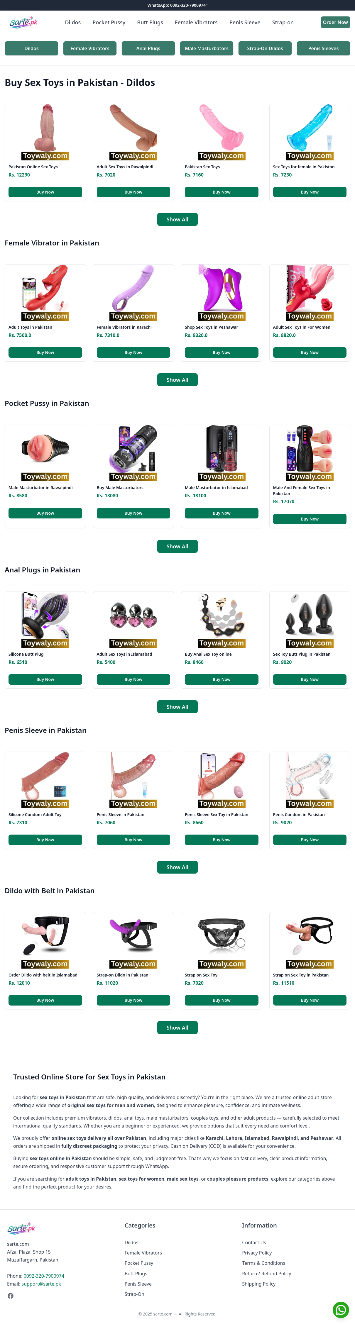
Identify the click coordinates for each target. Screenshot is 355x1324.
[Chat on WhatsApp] (341, 1310)
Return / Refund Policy (266, 1273)
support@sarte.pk (41, 1284)
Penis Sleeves (323, 48)
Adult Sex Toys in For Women (302, 327)
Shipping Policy (258, 1284)
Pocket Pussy (108, 22)
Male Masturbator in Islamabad (216, 487)
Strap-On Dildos (265, 48)
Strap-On (134, 1294)
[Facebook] (60, 1295)
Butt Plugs (150, 22)
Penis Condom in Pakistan (299, 814)
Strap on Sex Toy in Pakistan (301, 975)
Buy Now (45, 192)
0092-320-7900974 (44, 1276)
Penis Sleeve (245, 22)
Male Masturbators (207, 48)
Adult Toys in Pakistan (30, 327)
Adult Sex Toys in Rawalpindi (125, 166)
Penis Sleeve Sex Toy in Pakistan (216, 814)
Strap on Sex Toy (201, 975)
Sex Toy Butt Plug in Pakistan (302, 654)
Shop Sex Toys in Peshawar (211, 327)
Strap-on (283, 22)
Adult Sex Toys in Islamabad (124, 654)
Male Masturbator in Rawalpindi (41, 487)
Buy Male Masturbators (120, 487)
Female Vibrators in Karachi (124, 327)
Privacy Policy (257, 1253)
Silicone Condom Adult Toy (35, 814)
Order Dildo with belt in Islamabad (43, 975)
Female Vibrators (196, 22)
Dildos (73, 22)
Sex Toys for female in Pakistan (304, 166)
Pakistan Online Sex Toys (33, 166)
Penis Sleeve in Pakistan (121, 814)
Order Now (335, 22)
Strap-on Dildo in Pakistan (122, 975)
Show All (177, 219)
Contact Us (254, 1242)
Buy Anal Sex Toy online (208, 654)
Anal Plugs (148, 48)
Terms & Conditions (263, 1263)
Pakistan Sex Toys (202, 166)
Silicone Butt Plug (26, 654)
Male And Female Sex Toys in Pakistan (301, 490)
